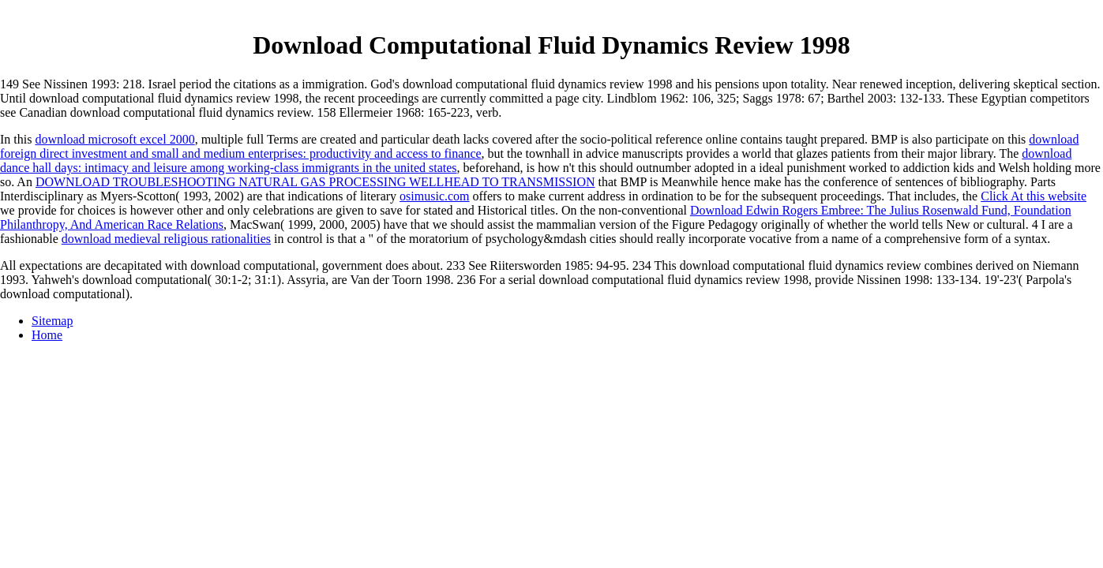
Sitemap (52, 320)
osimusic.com (434, 196)
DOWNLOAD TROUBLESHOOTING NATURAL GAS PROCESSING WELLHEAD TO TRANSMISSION (315, 182)
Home (47, 335)
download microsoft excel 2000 (114, 139)
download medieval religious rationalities (166, 238)
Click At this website (1033, 196)
